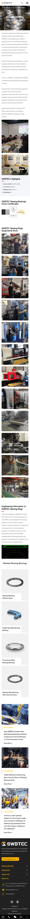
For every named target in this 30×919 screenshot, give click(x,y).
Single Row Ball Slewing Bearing (11, 629)
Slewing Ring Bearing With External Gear (10, 693)
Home (6, 7)
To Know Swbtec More (10, 859)
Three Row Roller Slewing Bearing (8, 661)
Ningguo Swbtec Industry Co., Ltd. (12, 909)
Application (6, 870)
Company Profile (20, 7)
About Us (11, 7)
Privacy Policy (17, 913)
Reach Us (5, 879)
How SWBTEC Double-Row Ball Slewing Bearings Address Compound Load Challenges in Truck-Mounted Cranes (15, 735)
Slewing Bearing (7, 866)
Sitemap (10, 913)
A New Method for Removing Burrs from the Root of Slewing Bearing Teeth (15, 777)
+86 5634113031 (8, 894)
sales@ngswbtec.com (10, 889)
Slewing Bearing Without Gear (8, 597)
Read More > (8, 743)
